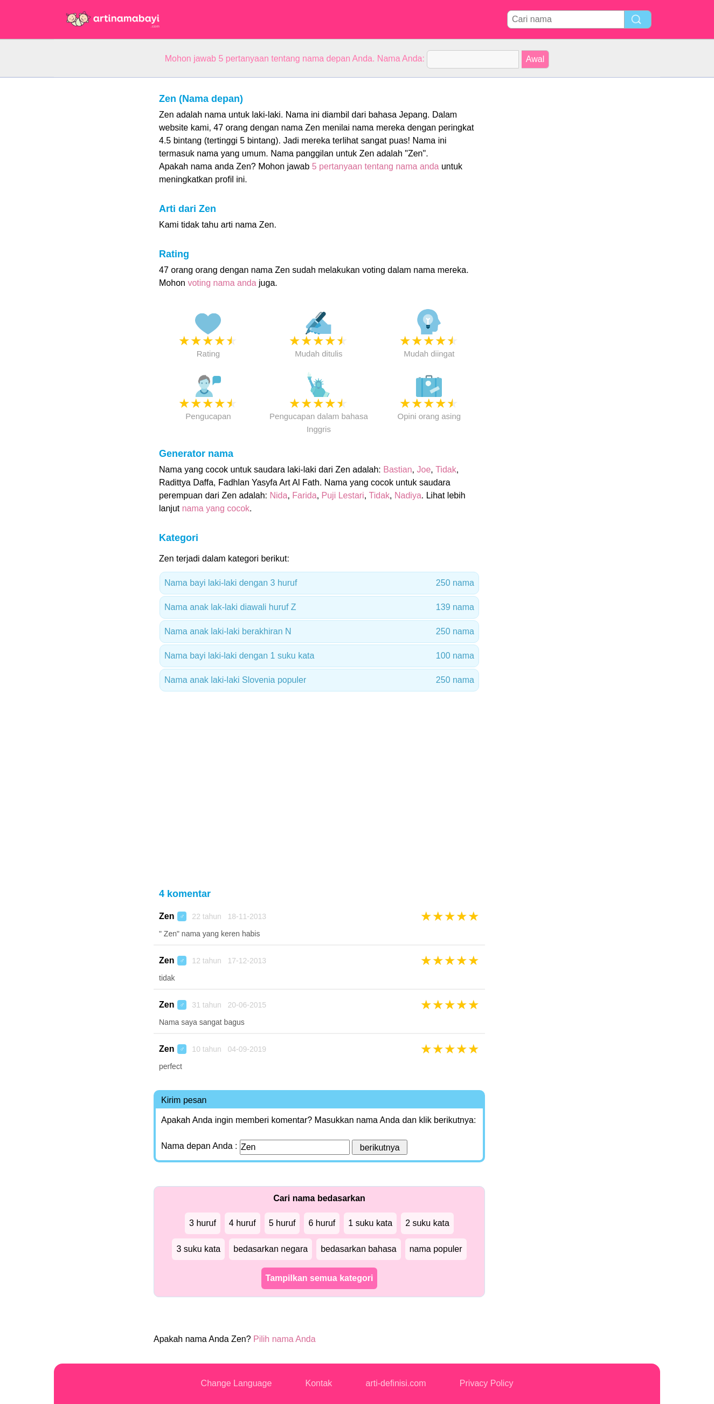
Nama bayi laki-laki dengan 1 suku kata (319, 655)
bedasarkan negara (270, 1249)
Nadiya (407, 495)
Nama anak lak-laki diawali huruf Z (319, 607)
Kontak (319, 1383)
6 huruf (321, 1223)
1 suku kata (370, 1223)
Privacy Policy (487, 1383)
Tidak (445, 469)
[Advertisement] (97, 239)
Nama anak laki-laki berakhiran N (319, 631)
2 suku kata (427, 1223)
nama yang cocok (215, 508)
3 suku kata (198, 1249)
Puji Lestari (343, 495)
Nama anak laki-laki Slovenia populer (319, 680)
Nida (278, 495)
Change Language (236, 1383)
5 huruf (282, 1223)
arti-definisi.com (396, 1383)
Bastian (397, 469)
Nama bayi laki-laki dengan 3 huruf (319, 583)
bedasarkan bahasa (359, 1249)
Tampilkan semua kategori (319, 1278)
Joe (424, 469)
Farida (304, 495)
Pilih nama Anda (284, 1339)
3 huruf (202, 1223)
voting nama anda (222, 282)
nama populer (436, 1249)
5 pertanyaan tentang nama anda (375, 166)
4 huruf (242, 1223)
